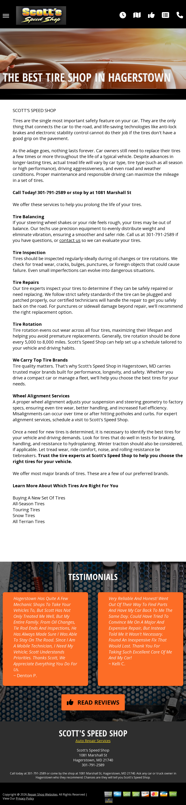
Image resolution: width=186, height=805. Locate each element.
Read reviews (93, 702)
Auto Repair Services (93, 740)
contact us (69, 240)
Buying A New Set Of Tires (39, 498)
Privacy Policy (25, 798)
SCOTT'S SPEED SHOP (34, 110)
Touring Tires (26, 510)
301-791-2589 (51, 192)
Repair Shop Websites (42, 794)
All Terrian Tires (29, 521)
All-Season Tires (29, 504)
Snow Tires (24, 515)
